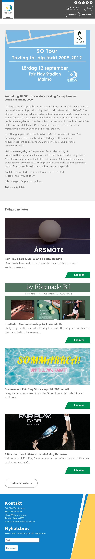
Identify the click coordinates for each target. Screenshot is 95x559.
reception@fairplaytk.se (23, 521)
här (23, 187)
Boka (89, 8)
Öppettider (72, 14)
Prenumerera (11, 548)
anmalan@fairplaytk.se (18, 155)
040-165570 (18, 518)
